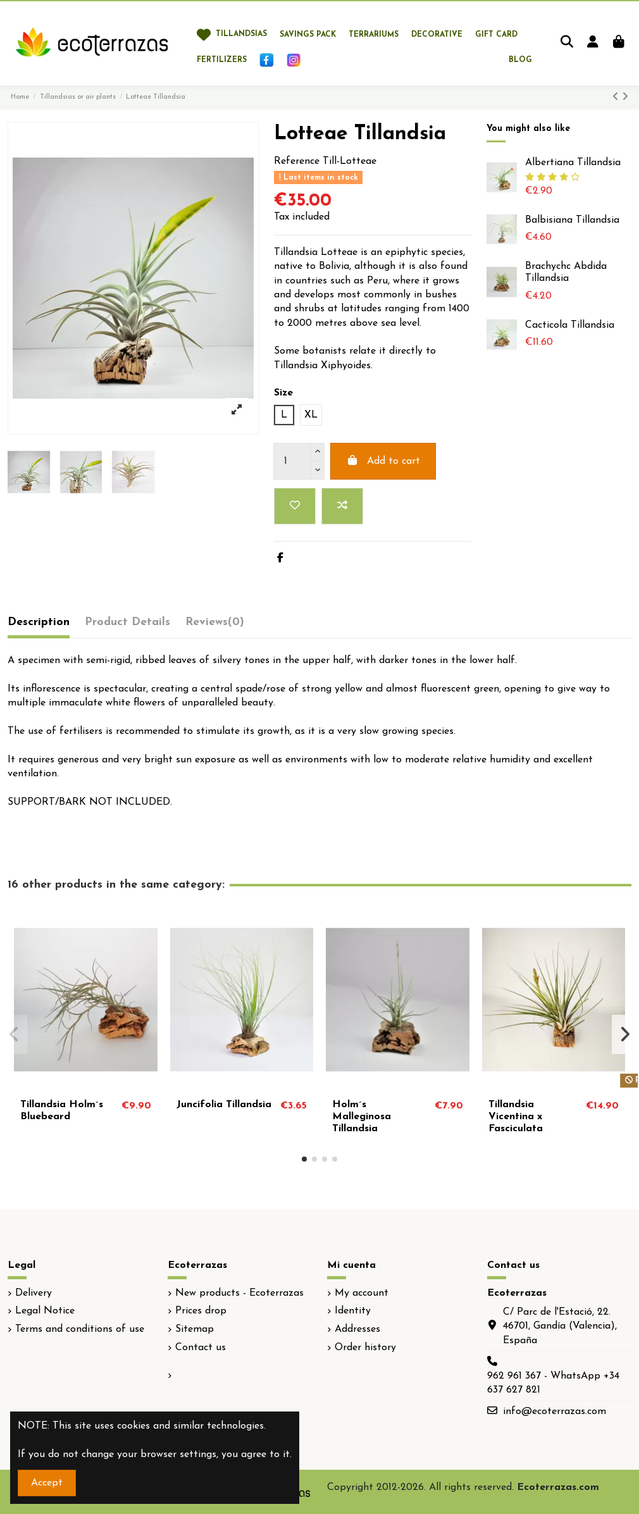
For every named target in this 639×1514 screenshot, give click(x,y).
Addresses (357, 1329)
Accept (47, 1483)
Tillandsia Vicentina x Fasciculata (515, 1117)
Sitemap (194, 1329)
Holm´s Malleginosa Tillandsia (361, 1117)
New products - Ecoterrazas (239, 1293)
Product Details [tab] (127, 622)
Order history (365, 1348)
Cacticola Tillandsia (569, 325)
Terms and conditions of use (79, 1329)
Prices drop (200, 1311)
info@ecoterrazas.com (554, 1411)
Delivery (33, 1293)
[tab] (214, 625)
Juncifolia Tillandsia (224, 1105)
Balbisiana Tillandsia (572, 220)
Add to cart (383, 460)
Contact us (200, 1348)
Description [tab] (39, 622)
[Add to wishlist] (295, 506)
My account (361, 1293)
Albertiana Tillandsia (573, 163)
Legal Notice (45, 1311)
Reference (297, 161)
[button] (304, 1159)
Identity (353, 1311)
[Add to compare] (342, 506)
